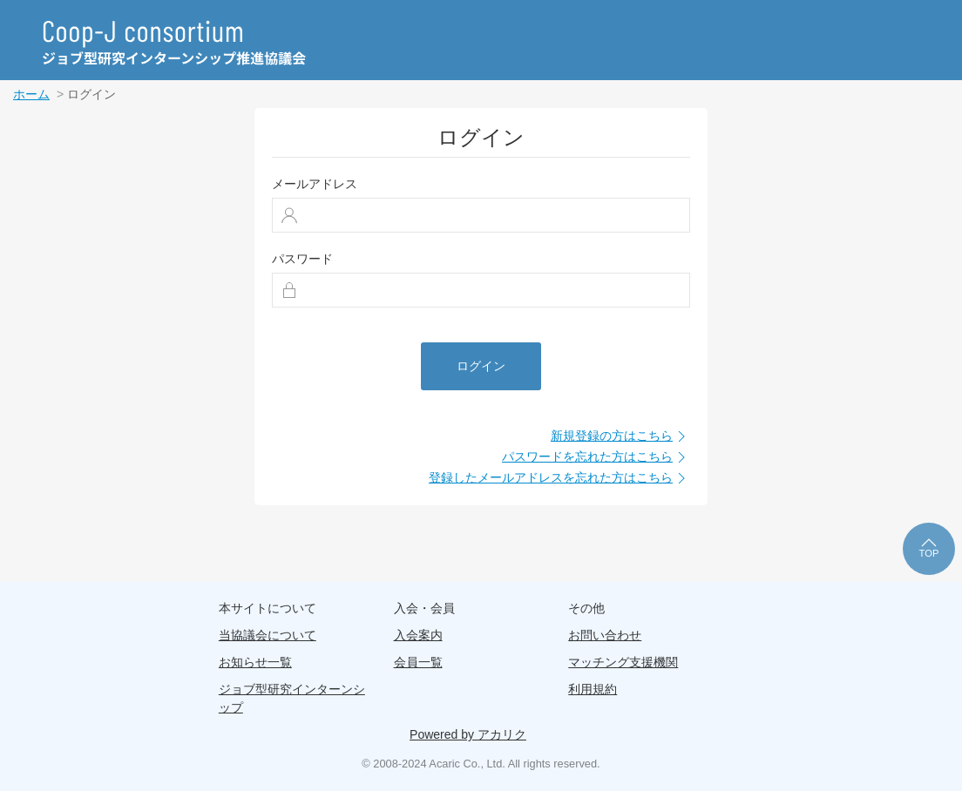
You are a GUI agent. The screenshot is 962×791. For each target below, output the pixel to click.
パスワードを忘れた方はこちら (596, 457)
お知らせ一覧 (255, 662)
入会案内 (418, 635)
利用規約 (592, 689)
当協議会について (267, 635)
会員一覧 (418, 662)
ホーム (31, 94)
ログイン (481, 366)
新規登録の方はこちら (620, 436)
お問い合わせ (604, 635)
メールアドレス (314, 184)
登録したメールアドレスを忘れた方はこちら (559, 478)
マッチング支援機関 (623, 662)
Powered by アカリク (468, 734)
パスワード (302, 259)
